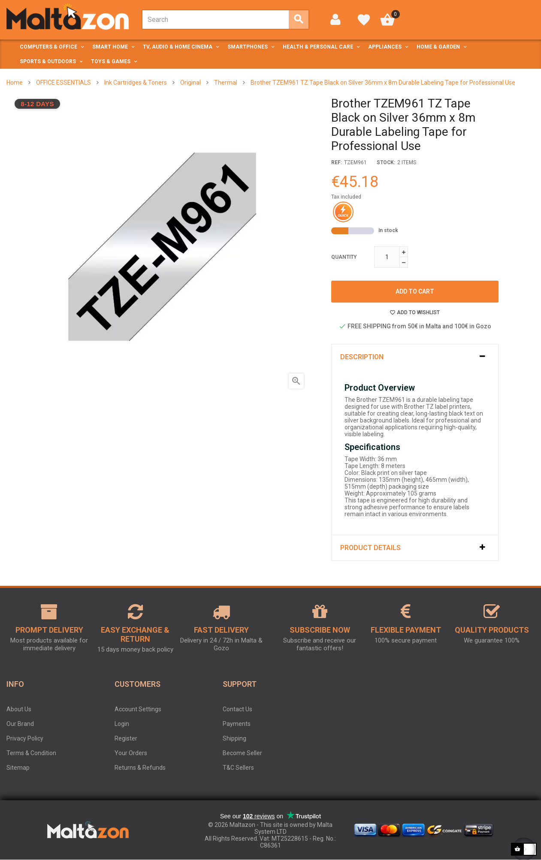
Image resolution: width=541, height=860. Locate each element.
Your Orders (131, 753)
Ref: (336, 162)
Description (362, 357)
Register (126, 738)
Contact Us (237, 709)
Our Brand (20, 723)
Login (122, 723)
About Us (18, 709)
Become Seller (242, 753)
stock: (386, 162)
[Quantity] (387, 257)
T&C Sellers (238, 767)
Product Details (370, 548)
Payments (237, 723)
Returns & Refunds (140, 767)
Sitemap (18, 767)
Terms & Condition (31, 753)
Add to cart (415, 291)
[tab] (415, 357)
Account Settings (138, 709)
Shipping (234, 738)
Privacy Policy (24, 738)
